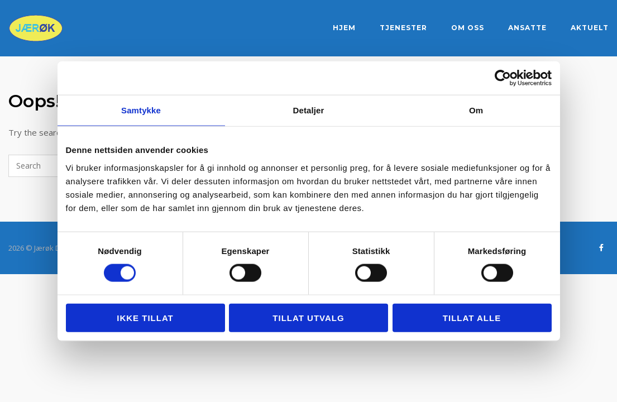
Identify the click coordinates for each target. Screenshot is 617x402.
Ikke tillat (145, 317)
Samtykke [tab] (141, 110)
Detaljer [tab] (308, 110)
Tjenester (403, 27)
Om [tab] (476, 110)
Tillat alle (472, 317)
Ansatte (527, 27)
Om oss (467, 27)
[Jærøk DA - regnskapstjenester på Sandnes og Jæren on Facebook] (601, 247)
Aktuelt (590, 27)
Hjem (344, 27)
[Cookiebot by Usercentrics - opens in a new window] (503, 78)
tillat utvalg (308, 317)
